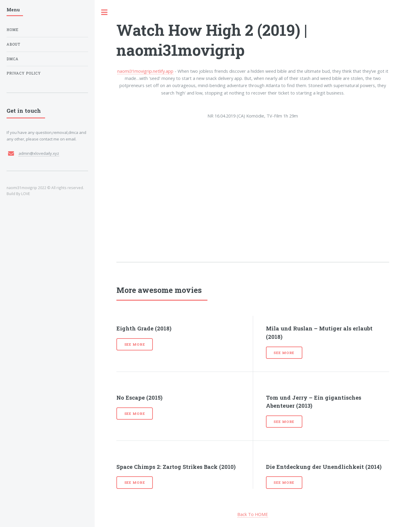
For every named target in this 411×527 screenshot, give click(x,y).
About (13, 44)
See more (134, 344)
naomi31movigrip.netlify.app (145, 71)
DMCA (13, 59)
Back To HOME (252, 514)
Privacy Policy (24, 73)
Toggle (104, 12)
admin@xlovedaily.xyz (39, 153)
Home (13, 29)
